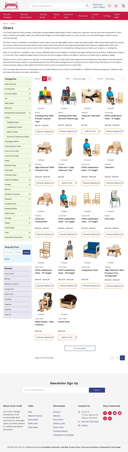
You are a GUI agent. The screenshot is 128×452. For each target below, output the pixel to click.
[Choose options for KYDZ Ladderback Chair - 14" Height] (92, 199)
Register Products (35, 415)
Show (68, 78)
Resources (83, 16)
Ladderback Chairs (14, 127)
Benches (8, 108)
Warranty (56, 415)
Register (102, 7)
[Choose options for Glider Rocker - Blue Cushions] (45, 302)
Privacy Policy (58, 427)
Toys (7, 232)
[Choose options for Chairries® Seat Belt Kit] (92, 96)
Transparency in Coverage (63, 434)
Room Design (33, 419)
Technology (9, 228)
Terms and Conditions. (90, 447)
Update (26, 252)
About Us (56, 16)
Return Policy (58, 419)
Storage (8, 218)
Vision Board (33, 427)
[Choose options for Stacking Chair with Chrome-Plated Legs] (68, 96)
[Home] (15, 6)
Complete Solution (60, 431)
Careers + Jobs (59, 423)
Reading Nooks (11, 208)
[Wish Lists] (109, 5)
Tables (7, 223)
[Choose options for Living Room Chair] (92, 250)
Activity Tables (11, 94)
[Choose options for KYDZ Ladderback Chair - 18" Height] (68, 250)
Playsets (8, 199)
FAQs (30, 411)
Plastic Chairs (12, 132)
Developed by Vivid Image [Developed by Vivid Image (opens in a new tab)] (110, 447)
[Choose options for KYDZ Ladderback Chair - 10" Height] (68, 199)
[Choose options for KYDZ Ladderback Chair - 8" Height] (115, 96)
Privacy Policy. (75, 447)
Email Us (84, 425)
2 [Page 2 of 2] (117, 358)
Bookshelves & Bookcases (15, 113)
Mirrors (8, 189)
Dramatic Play (10, 165)
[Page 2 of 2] (122, 358)
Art (6, 98)
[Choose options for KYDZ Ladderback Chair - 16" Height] (45, 250)
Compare (41, 108)
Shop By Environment (26, 16)
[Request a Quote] (123, 6)
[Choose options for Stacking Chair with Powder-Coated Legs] (45, 96)
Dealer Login (33, 423)
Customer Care (68, 16)
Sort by (100, 78)
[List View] (49, 78)
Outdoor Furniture (12, 194)
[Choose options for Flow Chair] (115, 199)
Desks (7, 161)
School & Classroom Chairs (18, 137)
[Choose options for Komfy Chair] (68, 302)
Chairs (7, 117)
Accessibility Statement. (51, 447)
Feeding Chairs (13, 122)
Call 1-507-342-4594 (90, 421)
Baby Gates (9, 103)
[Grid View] (44, 78)
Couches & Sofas (12, 156)
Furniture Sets (10, 175)
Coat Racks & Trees (13, 146)
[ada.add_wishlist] (52, 131)
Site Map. (65, 447)
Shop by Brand (43, 16)
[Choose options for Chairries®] (115, 148)
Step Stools (9, 213)
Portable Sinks (10, 204)
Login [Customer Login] (95, 7)
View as (37, 78)
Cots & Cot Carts (12, 151)
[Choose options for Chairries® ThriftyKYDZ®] (45, 199)
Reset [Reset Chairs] (7, 259)
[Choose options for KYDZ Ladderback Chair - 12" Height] (92, 148)
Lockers (8, 184)
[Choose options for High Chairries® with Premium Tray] (45, 148)
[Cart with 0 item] (116, 5)
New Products (10, 84)
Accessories (10, 89)
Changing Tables (11, 141)
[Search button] (87, 5)
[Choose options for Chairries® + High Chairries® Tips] (68, 148)
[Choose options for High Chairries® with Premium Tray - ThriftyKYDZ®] (115, 250)
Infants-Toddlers (11, 180)
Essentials (9, 170)
